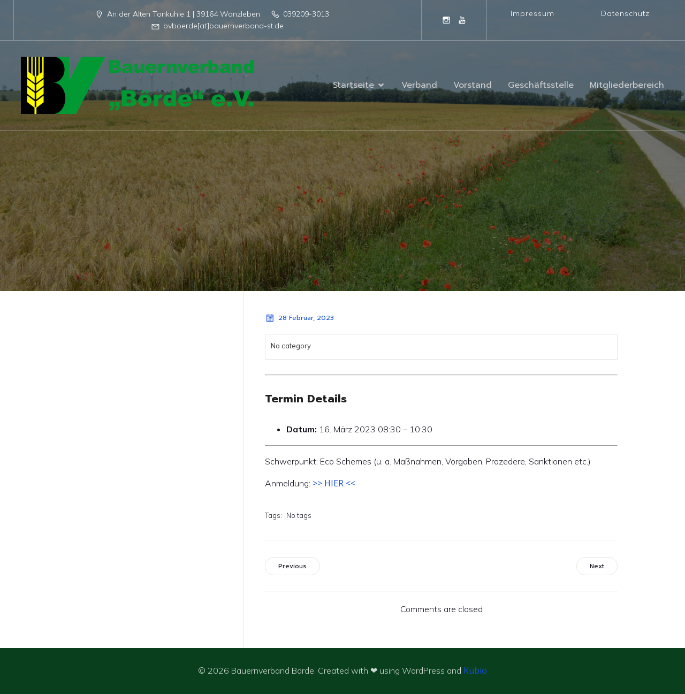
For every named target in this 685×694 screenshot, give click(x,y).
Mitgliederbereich (627, 85)
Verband (419, 85)
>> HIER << (334, 483)
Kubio (475, 670)
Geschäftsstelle (541, 85)
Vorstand (472, 85)
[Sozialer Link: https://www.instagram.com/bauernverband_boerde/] (446, 20)
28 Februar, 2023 (299, 317)
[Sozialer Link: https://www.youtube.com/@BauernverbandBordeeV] (462, 20)
